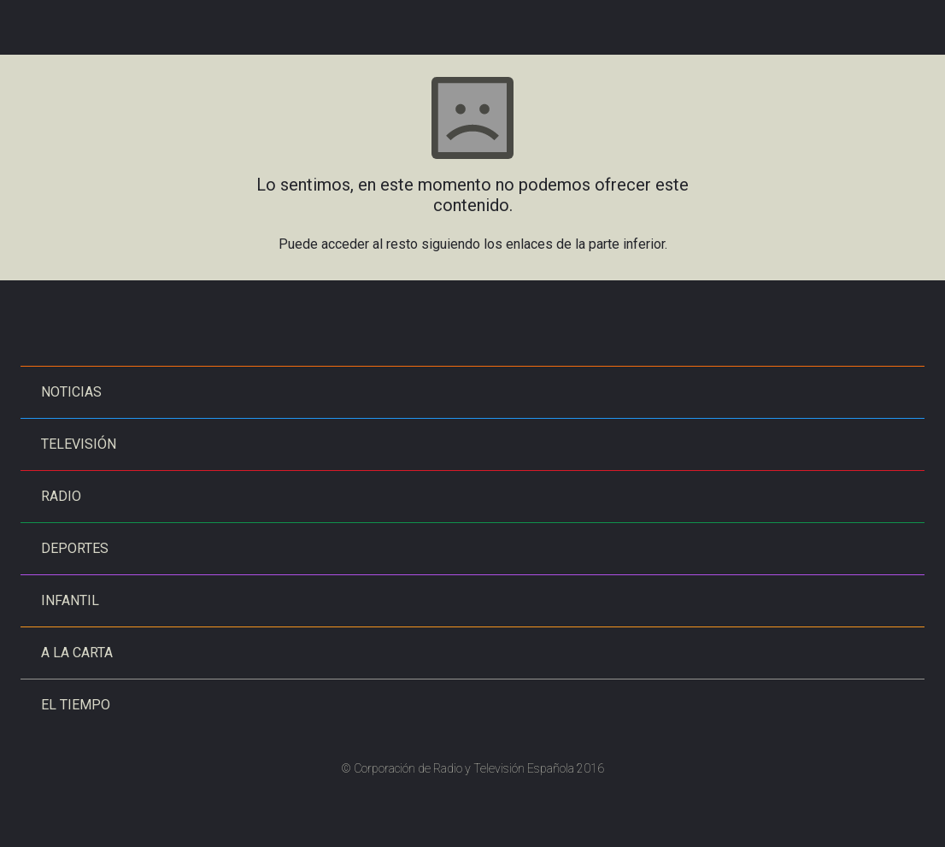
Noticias (71, 392)
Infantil (70, 600)
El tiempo (75, 705)
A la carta (77, 652)
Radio (61, 496)
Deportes (75, 548)
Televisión (78, 444)
